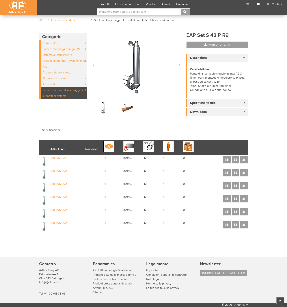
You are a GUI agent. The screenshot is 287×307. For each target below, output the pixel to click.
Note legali (153, 279)
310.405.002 (59, 197)
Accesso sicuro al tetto (56, 72)
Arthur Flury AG (103, 288)
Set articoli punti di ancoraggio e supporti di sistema (63, 93)
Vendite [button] (151, 4)
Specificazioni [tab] (51, 130)
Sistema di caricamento (57, 55)
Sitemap (98, 292)
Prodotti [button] (105, 4)
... (81, 20)
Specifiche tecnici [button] (203, 103)
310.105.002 (58, 158)
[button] (94, 64)
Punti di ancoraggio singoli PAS (62, 49)
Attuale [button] (166, 4)
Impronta (152, 270)
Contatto (277, 4)
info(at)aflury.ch (49, 282)
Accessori (48, 84)
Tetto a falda (50, 43)
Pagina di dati (217, 45)
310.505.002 (59, 210)
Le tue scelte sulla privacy (162, 288)
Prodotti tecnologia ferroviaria (112, 270)
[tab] (217, 58)
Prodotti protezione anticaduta (112, 283)
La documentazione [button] (127, 4)
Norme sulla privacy (158, 283)
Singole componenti (55, 78)
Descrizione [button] (199, 58)
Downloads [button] (198, 112)
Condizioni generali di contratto (166, 275)
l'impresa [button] (182, 4)
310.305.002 (59, 184)
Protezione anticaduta (61, 20)
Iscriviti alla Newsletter (223, 273)
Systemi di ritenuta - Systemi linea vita (64, 64)
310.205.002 (59, 171)
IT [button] (268, 4)
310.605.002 (59, 223)
